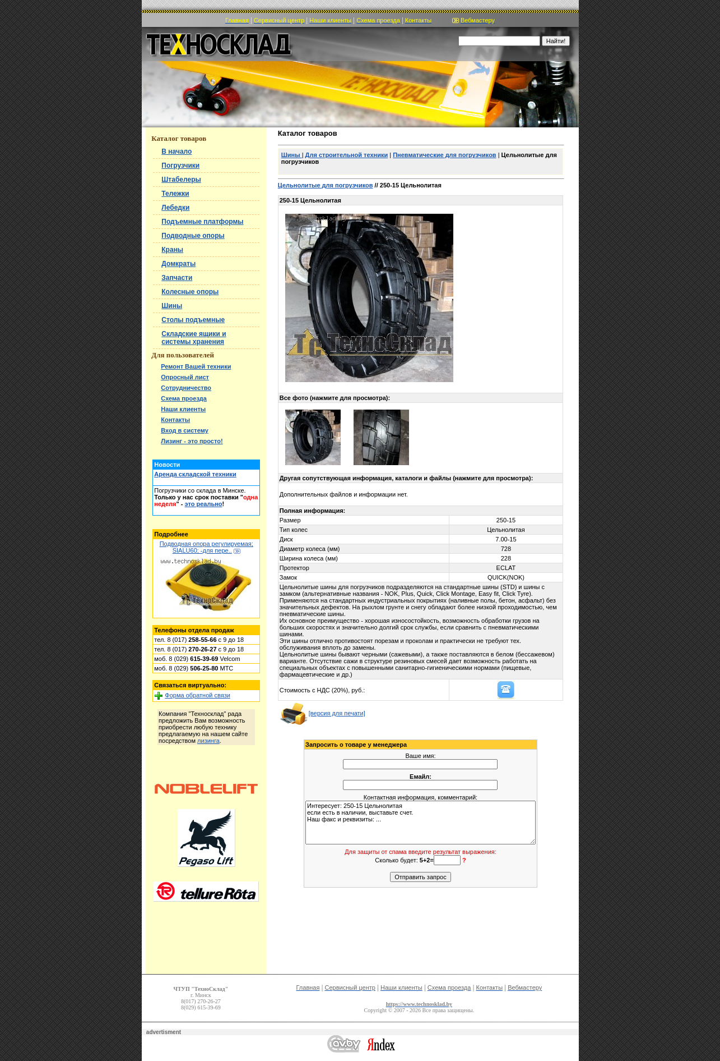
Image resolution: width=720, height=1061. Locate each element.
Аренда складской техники (195, 474)
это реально (203, 503)
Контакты (175, 419)
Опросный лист (185, 377)
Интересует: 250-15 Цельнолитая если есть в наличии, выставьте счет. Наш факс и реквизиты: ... (420, 822)
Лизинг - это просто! (191, 441)
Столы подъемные (193, 320)
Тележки (175, 193)
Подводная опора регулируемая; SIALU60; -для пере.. (206, 547)
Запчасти (176, 278)
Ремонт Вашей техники (196, 366)
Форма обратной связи (197, 695)
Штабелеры (181, 179)
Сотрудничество (186, 387)
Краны (172, 250)
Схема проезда (184, 398)
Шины (171, 306)
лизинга (208, 740)
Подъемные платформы (202, 222)
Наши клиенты (183, 409)
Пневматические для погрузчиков (444, 154)
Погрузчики (180, 165)
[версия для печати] (322, 713)
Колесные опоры (190, 292)
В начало (176, 151)
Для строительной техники (346, 154)
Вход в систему (184, 430)
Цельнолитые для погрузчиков (325, 185)
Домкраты (178, 264)
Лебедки (175, 208)
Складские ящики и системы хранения (193, 338)
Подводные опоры (192, 236)
